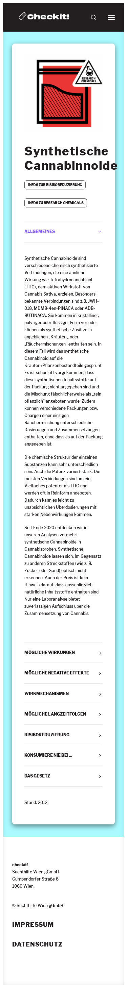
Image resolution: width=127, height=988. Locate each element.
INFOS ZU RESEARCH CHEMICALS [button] (55, 203)
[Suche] (91, 17)
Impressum (33, 924)
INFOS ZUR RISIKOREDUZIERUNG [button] (55, 185)
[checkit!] (44, 17)
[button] (111, 17)
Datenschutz (37, 944)
